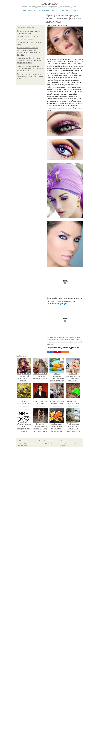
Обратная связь (64, 440)
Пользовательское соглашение (51, 440)
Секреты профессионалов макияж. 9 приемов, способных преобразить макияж (30, 76)
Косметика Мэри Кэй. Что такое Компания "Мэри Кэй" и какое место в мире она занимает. (30, 60)
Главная (22, 10)
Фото (75, 10)
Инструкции (66, 10)
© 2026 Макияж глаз (22, 440)
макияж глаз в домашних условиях (60, 337)
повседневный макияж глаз (59, 341)
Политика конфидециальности (46, 443)
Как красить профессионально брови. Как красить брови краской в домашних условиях (30, 68)
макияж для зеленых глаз (68, 339)
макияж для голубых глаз (55, 339)
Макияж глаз (49, 3)
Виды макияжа (42, 10)
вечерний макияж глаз (71, 341)
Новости (31, 10)
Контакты (41, 440)
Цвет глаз (55, 10)
